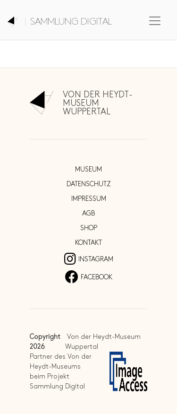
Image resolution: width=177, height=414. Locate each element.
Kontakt (88, 243)
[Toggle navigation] (154, 21)
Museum (88, 169)
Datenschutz (89, 184)
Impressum (88, 199)
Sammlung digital (71, 21)
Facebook (88, 277)
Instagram (88, 259)
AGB (88, 213)
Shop (88, 228)
